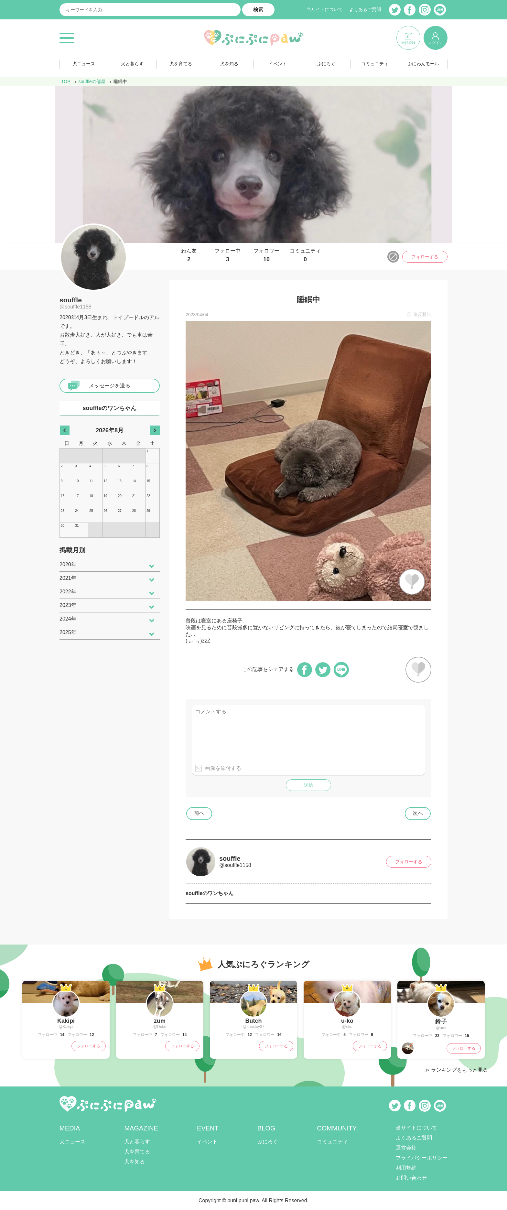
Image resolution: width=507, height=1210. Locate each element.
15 (466, 1035)
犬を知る (229, 64)
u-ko (347, 1021)
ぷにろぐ (326, 64)
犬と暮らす (132, 64)
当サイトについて (325, 9)
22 (436, 1035)
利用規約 (406, 1168)
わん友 (189, 255)
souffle (70, 300)
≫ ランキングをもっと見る (456, 1070)
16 (279, 1034)
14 (61, 1034)
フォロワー (266, 255)
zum (160, 1021)
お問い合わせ (411, 1178)
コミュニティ (374, 64)
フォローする (424, 256)
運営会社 (406, 1148)
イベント (277, 64)
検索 (258, 9)
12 (91, 1034)
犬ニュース (84, 64)
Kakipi (66, 1021)
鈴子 (441, 1021)
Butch (253, 1021)
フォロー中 (227, 255)
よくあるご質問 (365, 9)
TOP (65, 81)
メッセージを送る (109, 385)
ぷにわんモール (423, 64)
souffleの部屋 (92, 81)
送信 (308, 785)
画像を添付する (223, 768)
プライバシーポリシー (422, 1158)
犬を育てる (181, 64)
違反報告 (422, 314)
